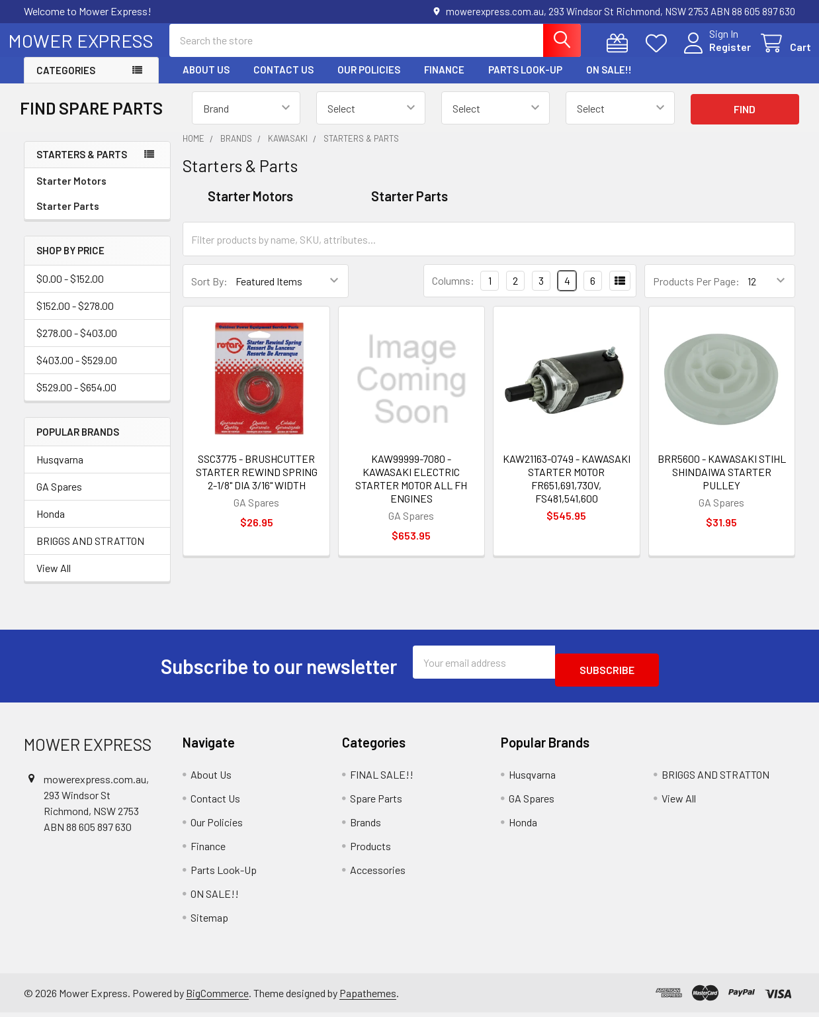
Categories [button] (65, 82)
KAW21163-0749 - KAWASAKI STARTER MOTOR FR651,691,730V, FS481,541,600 (566, 490)
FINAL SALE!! (381, 778)
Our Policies (368, 81)
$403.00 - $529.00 (76, 371)
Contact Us (283, 81)
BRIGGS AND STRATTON (90, 552)
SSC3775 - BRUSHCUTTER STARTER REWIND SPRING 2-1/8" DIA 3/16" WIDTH (257, 483)
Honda (50, 525)
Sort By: (209, 293)
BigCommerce (217, 997)
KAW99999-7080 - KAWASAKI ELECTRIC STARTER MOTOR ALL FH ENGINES (411, 490)
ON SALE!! (609, 81)
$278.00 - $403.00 (76, 344)
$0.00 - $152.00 (70, 290)
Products (370, 850)
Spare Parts (376, 802)
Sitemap (209, 921)
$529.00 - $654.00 (76, 399)
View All (53, 579)
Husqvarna (59, 471)
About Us (206, 81)
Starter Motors (71, 193)
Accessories (378, 873)
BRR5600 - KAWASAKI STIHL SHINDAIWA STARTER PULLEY (722, 483)
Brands (365, 826)
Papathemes (367, 997)
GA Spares (59, 498)
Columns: (453, 292)
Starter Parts (67, 218)
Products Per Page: (696, 293)
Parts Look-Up (525, 81)
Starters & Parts (81, 166)
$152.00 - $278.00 (75, 317)
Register (714, 54)
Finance (444, 81)
